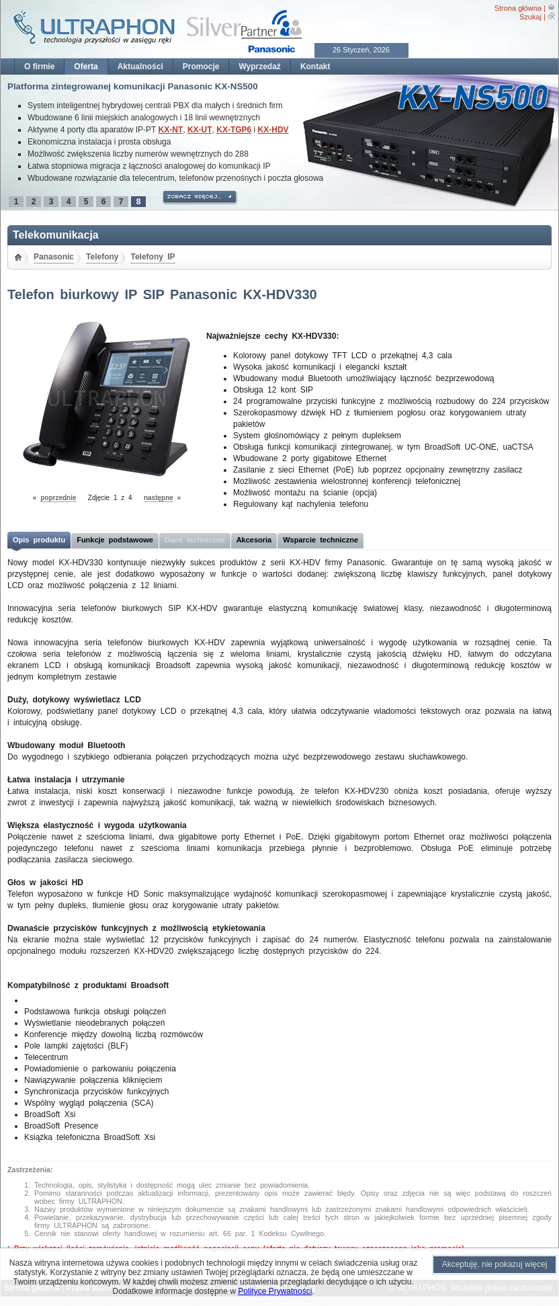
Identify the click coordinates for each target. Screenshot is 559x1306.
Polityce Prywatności (275, 1291)
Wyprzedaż (259, 66)
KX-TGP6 (233, 129)
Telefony (102, 256)
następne (158, 497)
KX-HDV (273, 129)
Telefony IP (152, 256)
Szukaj (530, 17)
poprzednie (58, 497)
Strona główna (518, 8)
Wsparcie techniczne (320, 540)
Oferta (85, 66)
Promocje (201, 66)
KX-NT (171, 129)
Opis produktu (39, 540)
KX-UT (199, 129)
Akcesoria (254, 540)
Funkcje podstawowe (115, 540)
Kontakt (315, 66)
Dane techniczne (195, 540)
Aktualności (140, 66)
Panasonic (54, 256)
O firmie (39, 66)
